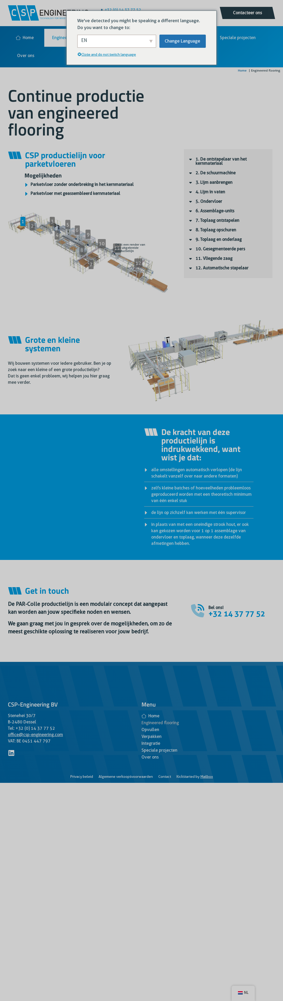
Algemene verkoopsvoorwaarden (126, 776)
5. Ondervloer (209, 201)
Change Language (182, 41)
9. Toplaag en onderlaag (219, 239)
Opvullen (150, 729)
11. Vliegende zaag (214, 258)
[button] (228, 161)
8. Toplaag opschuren (216, 229)
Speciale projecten (238, 37)
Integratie (151, 743)
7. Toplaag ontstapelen (217, 220)
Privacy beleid (81, 776)
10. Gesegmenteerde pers (220, 248)
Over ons (25, 55)
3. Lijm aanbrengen (214, 182)
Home (25, 37)
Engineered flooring (160, 722)
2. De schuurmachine (216, 172)
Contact (164, 776)
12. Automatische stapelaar (222, 267)
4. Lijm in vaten (210, 191)
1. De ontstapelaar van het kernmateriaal (221, 161)
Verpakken (152, 736)
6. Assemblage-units (215, 210)
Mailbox (206, 776)
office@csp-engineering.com (35, 734)
